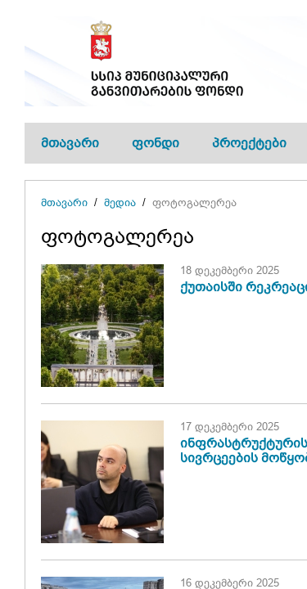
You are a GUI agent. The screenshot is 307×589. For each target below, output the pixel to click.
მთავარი (70, 143)
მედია (120, 202)
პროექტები (249, 143)
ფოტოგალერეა (194, 202)
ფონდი (155, 143)
